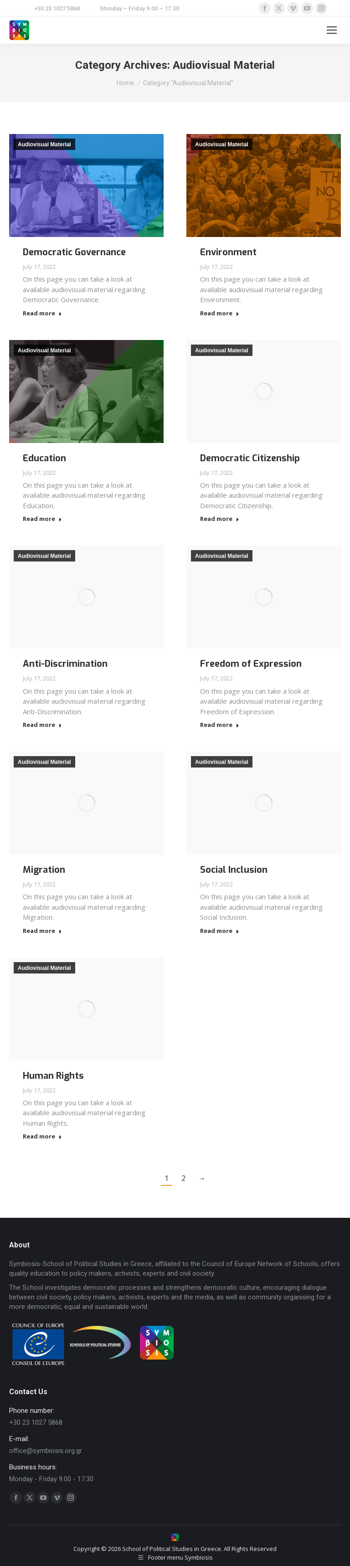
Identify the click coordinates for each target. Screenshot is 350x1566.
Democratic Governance (74, 252)
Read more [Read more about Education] (42, 519)
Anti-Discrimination (65, 664)
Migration (44, 870)
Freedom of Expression (251, 664)
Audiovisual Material (44, 144)
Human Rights (53, 1076)
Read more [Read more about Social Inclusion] (219, 931)
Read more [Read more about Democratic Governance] (42, 313)
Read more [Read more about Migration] (42, 931)
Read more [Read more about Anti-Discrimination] (42, 725)
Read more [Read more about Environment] (219, 313)
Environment (228, 252)
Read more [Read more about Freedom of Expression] (219, 725)
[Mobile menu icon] (332, 30)
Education (44, 458)
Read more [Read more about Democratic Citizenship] (219, 519)
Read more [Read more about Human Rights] (42, 1136)
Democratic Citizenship (250, 458)
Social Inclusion (234, 870)
